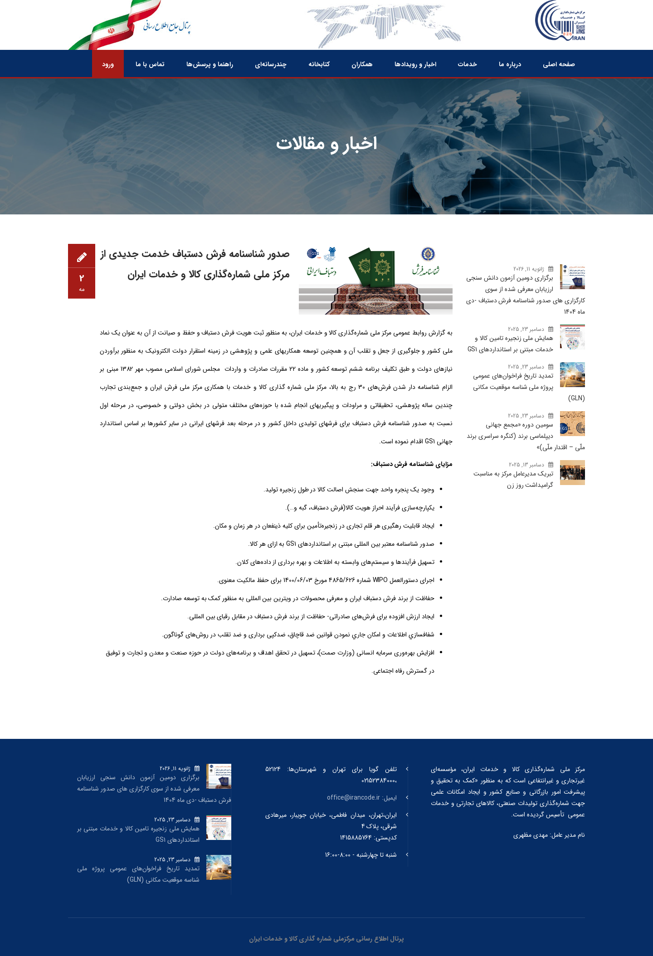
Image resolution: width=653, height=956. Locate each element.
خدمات (467, 64)
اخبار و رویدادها (415, 64)
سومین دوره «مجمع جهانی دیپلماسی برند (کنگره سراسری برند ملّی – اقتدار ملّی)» (526, 436)
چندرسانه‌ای (271, 64)
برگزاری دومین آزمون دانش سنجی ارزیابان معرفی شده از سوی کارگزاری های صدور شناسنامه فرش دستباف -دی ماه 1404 (525, 295)
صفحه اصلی (559, 64)
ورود (108, 64)
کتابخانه (319, 64)
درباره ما (510, 64)
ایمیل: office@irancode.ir (362, 798)
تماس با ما (150, 64)
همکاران (362, 64)
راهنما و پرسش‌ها (209, 64)
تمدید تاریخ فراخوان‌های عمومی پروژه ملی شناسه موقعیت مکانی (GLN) (529, 387)
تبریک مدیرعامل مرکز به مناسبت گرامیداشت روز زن (513, 479)
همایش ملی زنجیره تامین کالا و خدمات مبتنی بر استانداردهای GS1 (510, 343)
